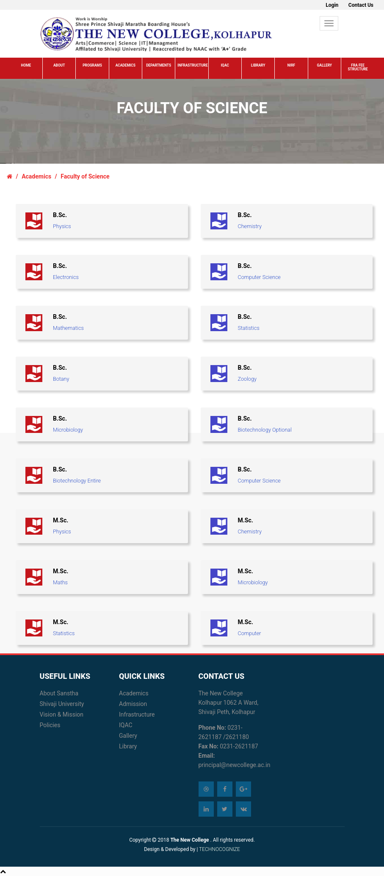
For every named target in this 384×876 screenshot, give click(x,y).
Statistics (249, 328)
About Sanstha (59, 693)
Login (332, 5)
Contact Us (360, 5)
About (59, 65)
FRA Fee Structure (357, 67)
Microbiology (68, 430)
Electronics (66, 277)
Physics (62, 226)
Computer (249, 633)
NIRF (291, 65)
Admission (133, 703)
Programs (92, 65)
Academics (125, 65)
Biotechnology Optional (265, 430)
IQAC (225, 65)
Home (26, 65)
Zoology (247, 379)
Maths (60, 582)
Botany (61, 379)
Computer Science (259, 277)
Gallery (324, 65)
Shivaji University (62, 703)
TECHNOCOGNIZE (219, 849)
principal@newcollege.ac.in (235, 765)
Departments (158, 65)
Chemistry (250, 226)
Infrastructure (192, 65)
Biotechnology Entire (77, 480)
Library (258, 65)
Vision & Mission (62, 714)
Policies (50, 725)
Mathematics (68, 328)
